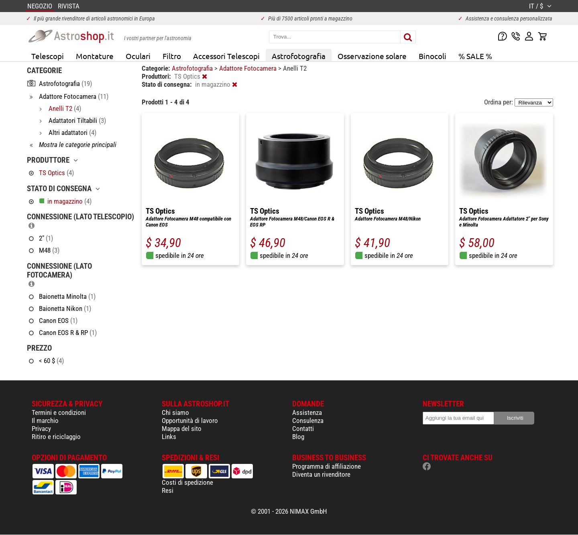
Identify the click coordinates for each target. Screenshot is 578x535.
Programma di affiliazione (326, 466)
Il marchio (45, 421)
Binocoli (432, 56)
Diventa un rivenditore (321, 474)
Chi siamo (175, 412)
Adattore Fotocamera (248, 68)
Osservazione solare (372, 56)
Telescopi (47, 56)
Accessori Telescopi (226, 56)
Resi (167, 490)
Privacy (41, 429)
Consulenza (308, 421)
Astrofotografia (299, 56)
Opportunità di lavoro (190, 421)
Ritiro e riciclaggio (56, 437)
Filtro (172, 56)
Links (169, 437)
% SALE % (475, 56)
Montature (95, 56)
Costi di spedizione (187, 482)
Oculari (138, 56)
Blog (298, 437)
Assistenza (307, 412)
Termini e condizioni (59, 412)
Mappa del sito (181, 429)
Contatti (303, 429)
